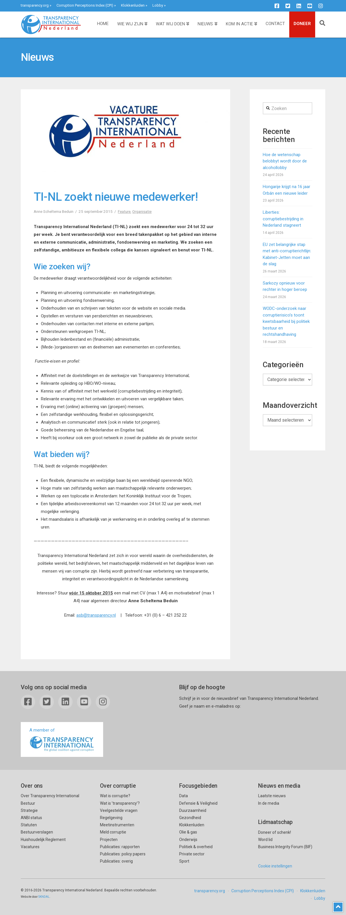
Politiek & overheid (196, 846)
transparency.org (35, 5)
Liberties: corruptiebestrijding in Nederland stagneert (283, 219)
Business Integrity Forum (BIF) (285, 846)
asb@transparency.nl (96, 615)
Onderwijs (188, 839)
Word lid (265, 839)
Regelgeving (111, 817)
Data (183, 795)
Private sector (192, 854)
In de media (268, 803)
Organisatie (142, 211)
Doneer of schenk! (274, 832)
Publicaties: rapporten (120, 846)
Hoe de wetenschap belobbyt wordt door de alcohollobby (285, 161)
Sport (184, 861)
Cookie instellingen (275, 866)
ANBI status (31, 817)
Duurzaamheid (192, 810)
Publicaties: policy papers (122, 854)
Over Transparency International (50, 795)
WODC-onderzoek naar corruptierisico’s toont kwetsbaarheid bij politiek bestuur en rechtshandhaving (286, 321)
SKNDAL (44, 896)
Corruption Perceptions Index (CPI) (84, 5)
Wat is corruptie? (115, 795)
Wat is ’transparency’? (120, 803)
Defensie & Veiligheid (198, 803)
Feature (124, 211)
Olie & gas (188, 832)
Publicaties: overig (116, 861)
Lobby (157, 5)
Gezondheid (190, 817)
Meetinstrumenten (117, 825)
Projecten (109, 839)
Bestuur (28, 803)
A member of (61, 740)
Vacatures (30, 846)
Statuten (29, 825)
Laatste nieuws (272, 795)
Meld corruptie (113, 832)
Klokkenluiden (133, 5)
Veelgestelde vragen (118, 810)
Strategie (29, 810)
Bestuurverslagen (37, 832)
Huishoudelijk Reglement (43, 839)
